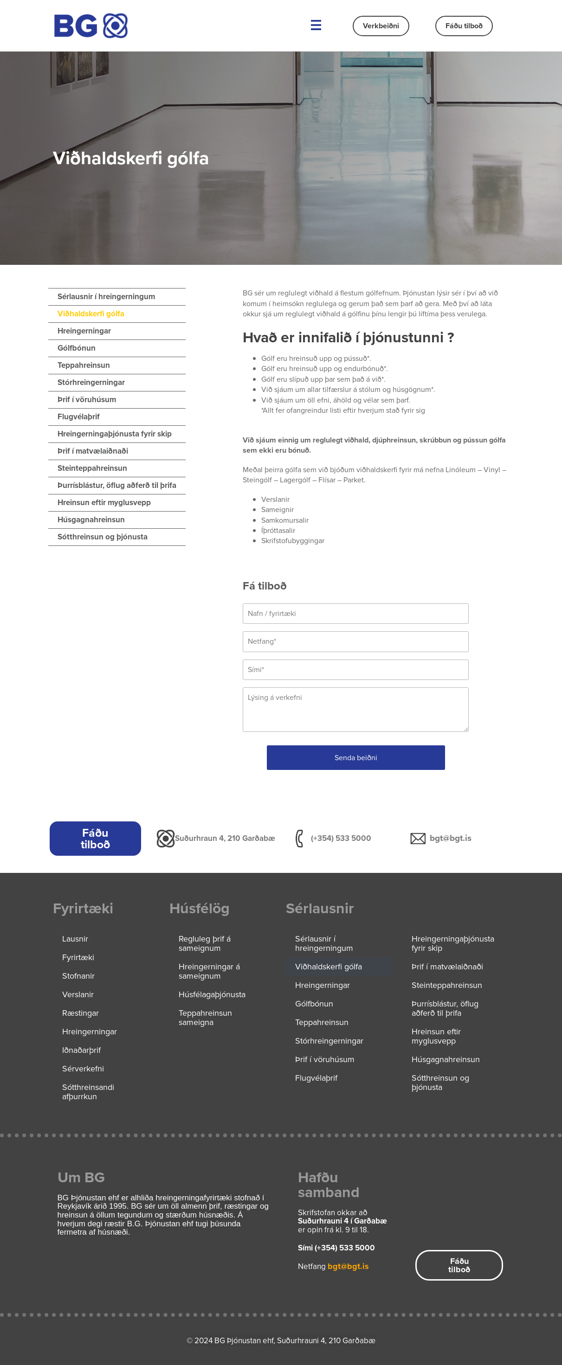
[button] (316, 25)
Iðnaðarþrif (81, 1050)
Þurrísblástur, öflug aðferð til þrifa (117, 485)
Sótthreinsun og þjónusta (103, 537)
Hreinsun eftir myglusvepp (104, 502)
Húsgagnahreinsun (91, 519)
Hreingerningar (84, 331)
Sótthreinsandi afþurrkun (88, 1091)
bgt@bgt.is (451, 838)
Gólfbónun (77, 348)
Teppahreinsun (84, 365)
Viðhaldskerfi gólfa (91, 314)
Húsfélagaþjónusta (212, 994)
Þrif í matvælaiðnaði (93, 451)
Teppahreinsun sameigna (205, 1017)
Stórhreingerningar (91, 382)
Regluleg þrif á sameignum (205, 943)
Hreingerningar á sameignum (209, 971)
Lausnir (75, 939)
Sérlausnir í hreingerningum (106, 296)
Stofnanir (78, 976)
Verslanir (78, 994)
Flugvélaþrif (79, 417)
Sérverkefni (83, 1069)
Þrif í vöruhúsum (87, 399)
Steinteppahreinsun (92, 468)
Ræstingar (80, 1013)
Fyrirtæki (78, 957)
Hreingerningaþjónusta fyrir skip (115, 434)
